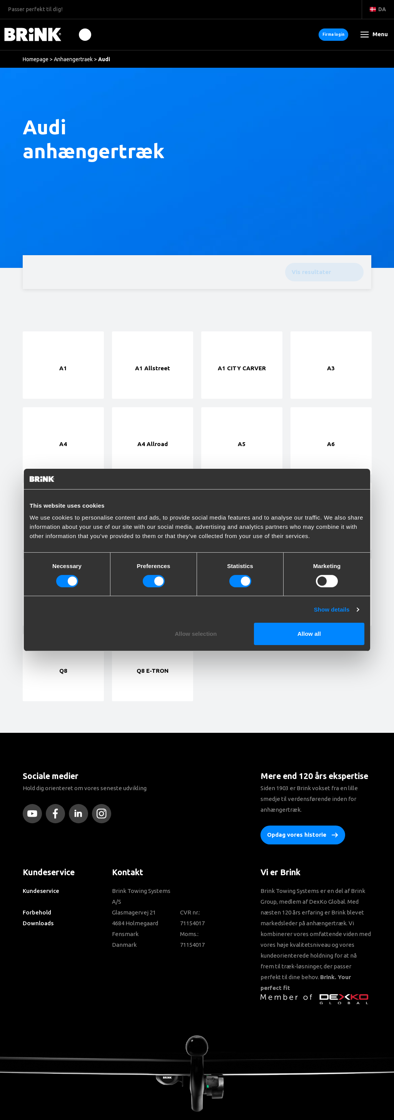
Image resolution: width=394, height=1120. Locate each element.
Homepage (35, 59)
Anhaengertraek (73, 59)
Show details (332, 609)
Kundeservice (41, 891)
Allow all (309, 633)
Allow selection (196, 633)
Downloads (38, 923)
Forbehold (37, 912)
